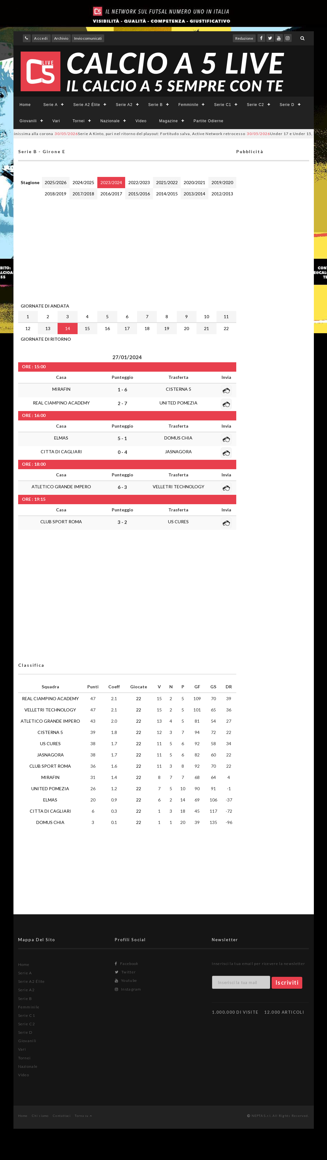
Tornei (79, 121)
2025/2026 (55, 182)
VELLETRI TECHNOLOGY (178, 486)
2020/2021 (194, 182)
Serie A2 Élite (86, 105)
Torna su (83, 1115)
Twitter (125, 972)
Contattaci (62, 1115)
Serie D (287, 105)
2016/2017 (111, 193)
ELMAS (61, 437)
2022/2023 (139, 182)
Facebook (126, 963)
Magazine (168, 121)
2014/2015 (167, 193)
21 (206, 328)
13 (47, 328)
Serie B (155, 105)
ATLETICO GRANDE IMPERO (61, 486)
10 (206, 316)
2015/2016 (139, 193)
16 (107, 328)
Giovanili (28, 121)
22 (226, 328)
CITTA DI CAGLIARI (61, 451)
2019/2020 (222, 182)
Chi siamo (40, 1115)
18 (147, 328)
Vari (56, 121)
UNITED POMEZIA (178, 402)
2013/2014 (194, 193)
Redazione (244, 38)
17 (127, 328)
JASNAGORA (178, 451)
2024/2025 (83, 182)
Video (140, 121)
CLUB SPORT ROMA (61, 521)
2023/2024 (111, 182)
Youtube (126, 980)
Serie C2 (255, 105)
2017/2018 (83, 193)
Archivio (61, 38)
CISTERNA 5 (178, 389)
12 (27, 328)
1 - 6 (122, 389)
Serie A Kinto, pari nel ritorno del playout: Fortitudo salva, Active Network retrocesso (176, 133)
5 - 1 (122, 438)
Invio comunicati (88, 38)
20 (186, 328)
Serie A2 (124, 105)
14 (67, 328)
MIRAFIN (61, 389)
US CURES (178, 521)
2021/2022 (167, 182)
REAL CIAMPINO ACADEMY (61, 402)
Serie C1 (222, 105)
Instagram (128, 989)
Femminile (188, 105)
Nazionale (110, 121)
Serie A (50, 105)
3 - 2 (122, 522)
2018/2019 (55, 193)
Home (25, 105)
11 (226, 316)
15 (87, 328)
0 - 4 (122, 452)
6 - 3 (122, 487)
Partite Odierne (209, 121)
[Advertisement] (127, 250)
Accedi (41, 38)
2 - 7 (122, 403)
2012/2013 (222, 193)
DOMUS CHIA (178, 437)
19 (166, 328)
